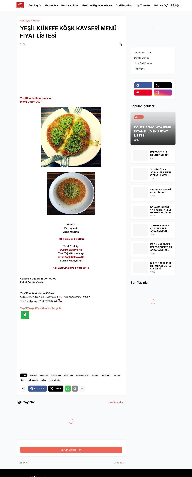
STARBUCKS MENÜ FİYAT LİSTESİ (160, 191)
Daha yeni (23, 462)
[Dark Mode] (166, 5)
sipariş (117, 375)
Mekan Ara (51, 5)
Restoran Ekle (69, 5)
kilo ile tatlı (56, 375)
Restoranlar (139, 68)
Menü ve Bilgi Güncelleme (96, 5)
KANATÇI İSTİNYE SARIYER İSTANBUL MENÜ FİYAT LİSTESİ (161, 210)
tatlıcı (43, 380)
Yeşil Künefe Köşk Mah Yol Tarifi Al (40, 308)
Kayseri (36, 20)
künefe (95, 375)
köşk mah (68, 375)
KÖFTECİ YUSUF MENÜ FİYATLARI (159, 153)
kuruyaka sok (82, 375)
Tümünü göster (115, 402)
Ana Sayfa (34, 5)
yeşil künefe (54, 380)
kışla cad (44, 375)
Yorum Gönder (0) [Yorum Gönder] (71, 449)
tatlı (22, 380)
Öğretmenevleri (142, 58)
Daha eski (119, 462)
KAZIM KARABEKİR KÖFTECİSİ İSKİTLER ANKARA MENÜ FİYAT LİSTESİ (161, 247)
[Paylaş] (119, 44)
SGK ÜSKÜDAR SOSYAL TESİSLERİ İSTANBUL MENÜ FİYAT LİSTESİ (160, 172)
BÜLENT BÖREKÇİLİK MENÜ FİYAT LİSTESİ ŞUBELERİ (161, 266)
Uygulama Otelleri (143, 52)
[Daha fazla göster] (82, 389)
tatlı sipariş (33, 380)
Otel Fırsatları (124, 5)
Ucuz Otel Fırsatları (143, 63)
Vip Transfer (143, 5)
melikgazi (106, 375)
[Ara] (173, 5)
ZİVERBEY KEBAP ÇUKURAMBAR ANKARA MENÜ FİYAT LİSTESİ (159, 228)
